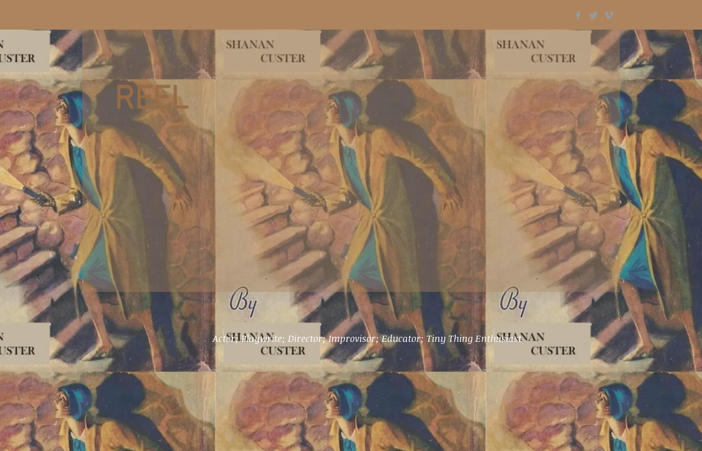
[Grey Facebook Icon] (578, 15)
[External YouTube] (351, 216)
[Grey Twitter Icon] (593, 15)
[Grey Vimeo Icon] (609, 15)
